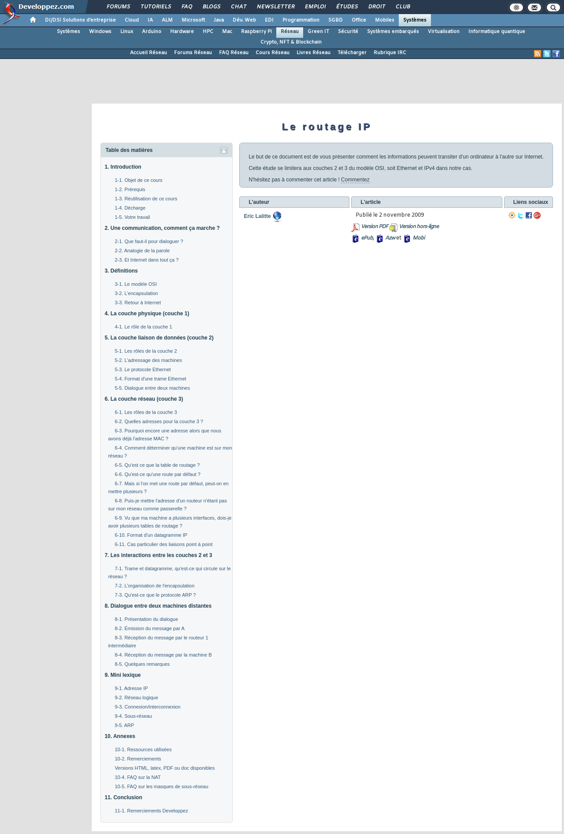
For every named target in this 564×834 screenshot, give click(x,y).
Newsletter (275, 7)
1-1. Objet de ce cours (138, 180)
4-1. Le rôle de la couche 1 (143, 326)
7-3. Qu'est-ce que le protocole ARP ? (155, 595)
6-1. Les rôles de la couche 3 (146, 412)
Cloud (132, 20)
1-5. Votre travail (132, 217)
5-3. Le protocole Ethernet (143, 369)
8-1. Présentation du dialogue (146, 619)
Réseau (290, 32)
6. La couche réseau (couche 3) (143, 399)
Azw (390, 238)
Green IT (318, 32)
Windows (100, 32)
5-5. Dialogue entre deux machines (152, 388)
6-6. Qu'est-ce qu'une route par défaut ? (157, 474)
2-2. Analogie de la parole (142, 250)
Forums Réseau (193, 53)
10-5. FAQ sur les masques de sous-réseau (161, 786)
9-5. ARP (124, 725)
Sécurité (348, 32)
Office (359, 20)
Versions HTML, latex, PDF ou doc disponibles (165, 768)
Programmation (300, 20)
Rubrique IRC (390, 53)
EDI (269, 20)
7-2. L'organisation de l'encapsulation (154, 585)
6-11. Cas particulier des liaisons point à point (163, 544)
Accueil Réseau (148, 53)
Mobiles (384, 20)
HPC (208, 32)
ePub (367, 238)
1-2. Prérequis (130, 189)
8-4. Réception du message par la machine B (163, 654)
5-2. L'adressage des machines (148, 360)
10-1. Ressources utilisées (143, 749)
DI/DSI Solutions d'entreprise (80, 20)
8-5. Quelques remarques (142, 664)
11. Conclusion (123, 797)
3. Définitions (120, 271)
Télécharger (352, 53)
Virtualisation (444, 32)
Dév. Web (244, 20)
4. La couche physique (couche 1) (146, 313)
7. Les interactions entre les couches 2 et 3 (158, 555)
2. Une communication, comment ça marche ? (161, 228)
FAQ (186, 7)
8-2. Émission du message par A (149, 628)
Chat (238, 7)
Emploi (315, 7)
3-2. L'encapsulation (136, 293)
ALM (167, 20)
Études (346, 7)
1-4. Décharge (130, 207)
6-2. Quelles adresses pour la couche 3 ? (159, 421)
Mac (227, 32)
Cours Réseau (272, 53)
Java (219, 20)
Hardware (182, 32)
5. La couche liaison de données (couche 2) (158, 338)
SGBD (335, 20)
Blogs (211, 7)
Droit (376, 7)
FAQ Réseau (234, 53)
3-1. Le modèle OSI (135, 284)
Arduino (151, 32)
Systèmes (415, 20)
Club (402, 7)
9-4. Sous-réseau (133, 716)
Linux (126, 32)
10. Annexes (119, 736)
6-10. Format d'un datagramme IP (151, 535)
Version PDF (374, 226)
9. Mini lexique (122, 675)
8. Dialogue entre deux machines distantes (158, 606)
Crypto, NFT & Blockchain (291, 42)
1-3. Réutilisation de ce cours (146, 198)
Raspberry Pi (256, 32)
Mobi (418, 238)
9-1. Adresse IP (131, 688)
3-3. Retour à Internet (138, 302)
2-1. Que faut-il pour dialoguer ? (149, 241)
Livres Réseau (313, 53)
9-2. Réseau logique (136, 697)
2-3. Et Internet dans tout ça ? (146, 259)
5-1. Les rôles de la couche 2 (146, 351)
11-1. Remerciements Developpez (151, 810)
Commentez (355, 180)
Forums (117, 7)
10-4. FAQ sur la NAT (137, 777)
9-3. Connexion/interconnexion (147, 706)
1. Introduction (122, 167)
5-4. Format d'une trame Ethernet (150, 378)
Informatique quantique (496, 32)
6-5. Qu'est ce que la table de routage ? (157, 465)
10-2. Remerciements (138, 758)
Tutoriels (155, 7)
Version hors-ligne (418, 226)
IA (150, 20)
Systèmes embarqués (393, 32)
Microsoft (193, 20)
